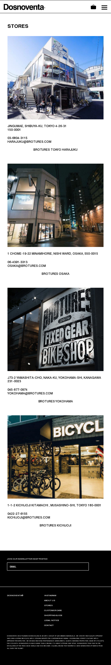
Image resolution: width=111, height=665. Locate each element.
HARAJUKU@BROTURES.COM (29, 141)
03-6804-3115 (17, 138)
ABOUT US (49, 600)
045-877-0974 (17, 389)
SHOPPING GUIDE (53, 615)
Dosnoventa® (15, 595)
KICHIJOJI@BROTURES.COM (28, 517)
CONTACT (49, 625)
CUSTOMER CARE (53, 610)
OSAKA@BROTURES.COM (26, 265)
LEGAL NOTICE (51, 620)
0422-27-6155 (17, 513)
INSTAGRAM (50, 595)
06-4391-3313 (17, 262)
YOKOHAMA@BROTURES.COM (30, 393)
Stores (48, 605)
